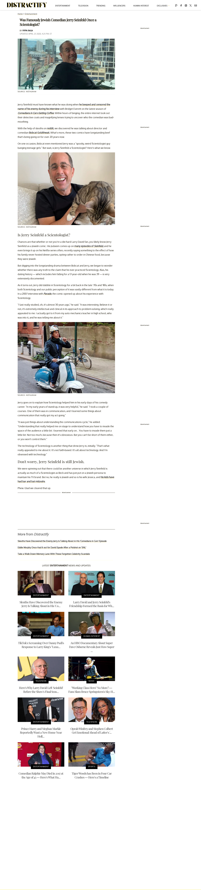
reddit (50, 128)
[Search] (176, 5)
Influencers (119, 6)
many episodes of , (89, 246)
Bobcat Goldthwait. (39, 132)
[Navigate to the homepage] (27, 5)
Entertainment (62, 6)
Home (20, 14)
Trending (100, 6)
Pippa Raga (27, 30)
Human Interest (141, 6)
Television (83, 6)
